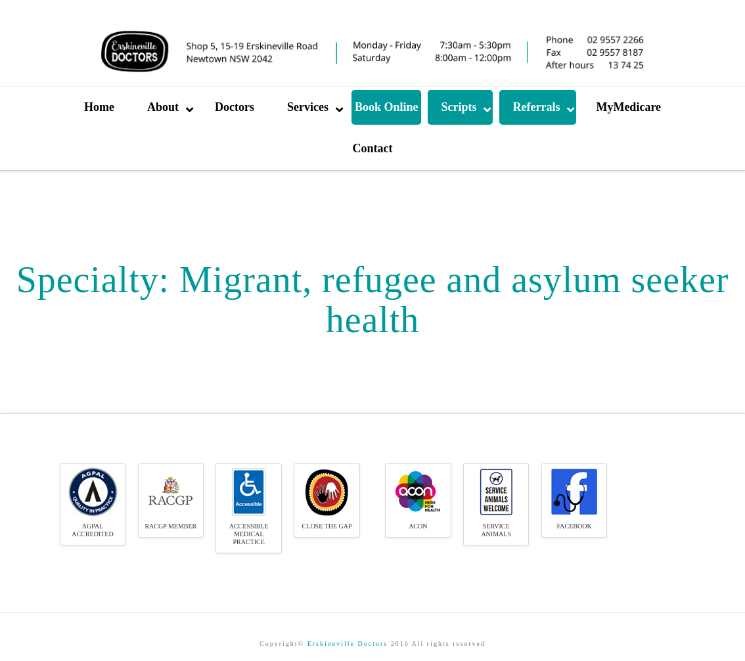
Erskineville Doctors (347, 643)
